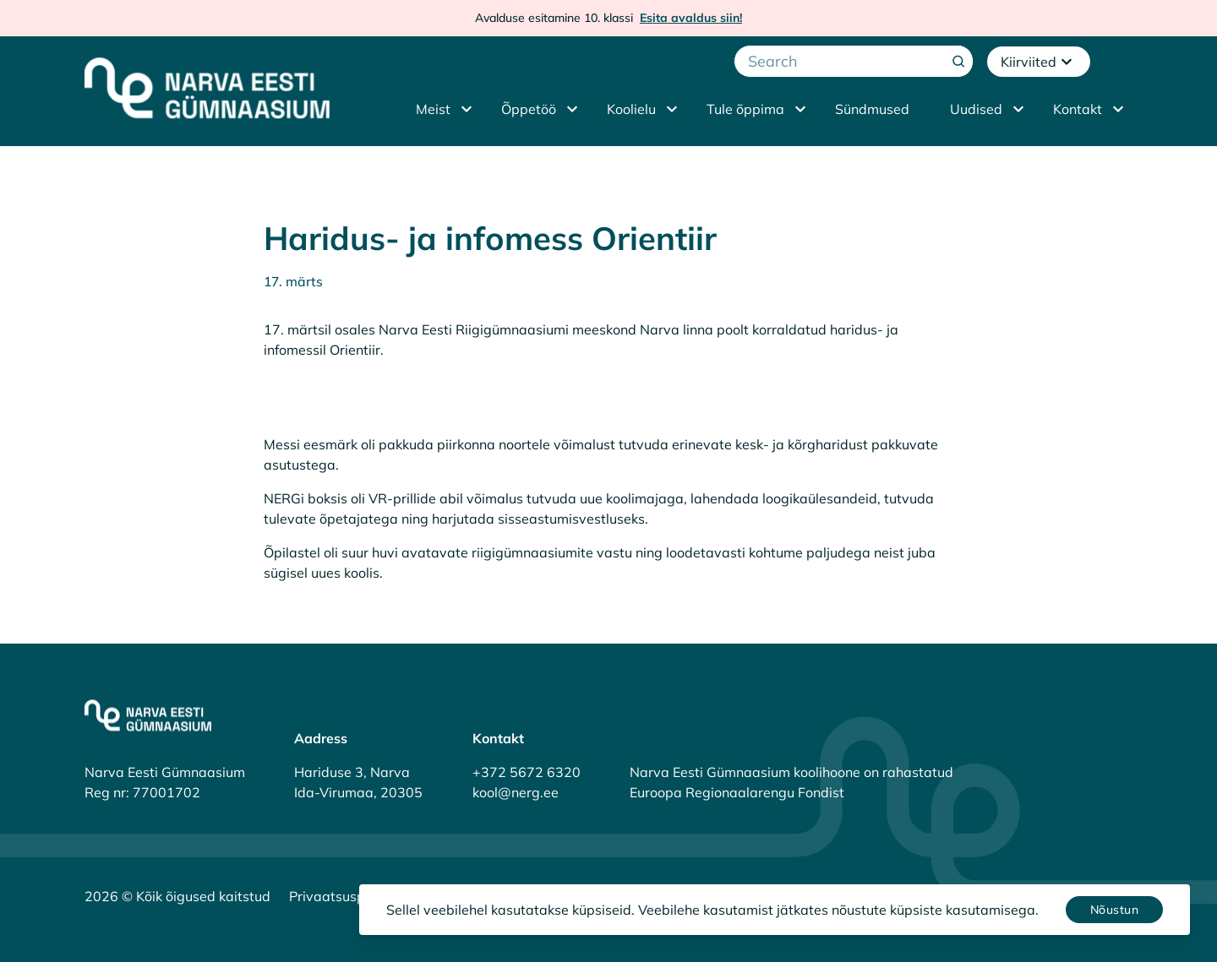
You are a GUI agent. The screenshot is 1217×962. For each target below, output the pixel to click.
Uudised (976, 109)
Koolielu (631, 109)
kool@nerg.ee (515, 792)
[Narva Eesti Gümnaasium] (207, 87)
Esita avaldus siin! (691, 17)
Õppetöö (528, 109)
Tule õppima (745, 109)
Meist (433, 109)
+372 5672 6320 (526, 772)
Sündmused (872, 109)
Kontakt (1077, 109)
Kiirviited (1039, 62)
